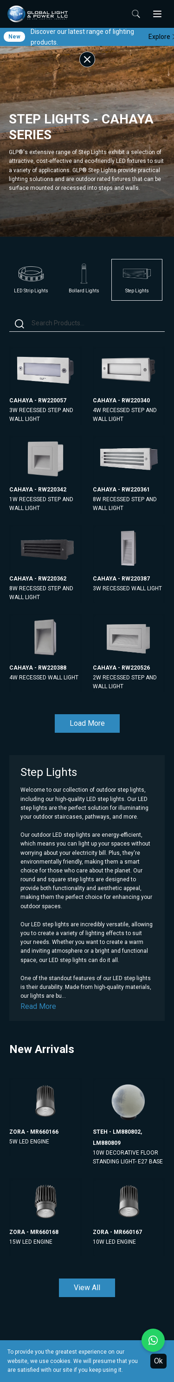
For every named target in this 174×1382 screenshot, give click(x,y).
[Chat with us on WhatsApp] (153, 1340)
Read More (38, 1006)
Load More (87, 723)
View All (87, 1287)
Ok (158, 1360)
